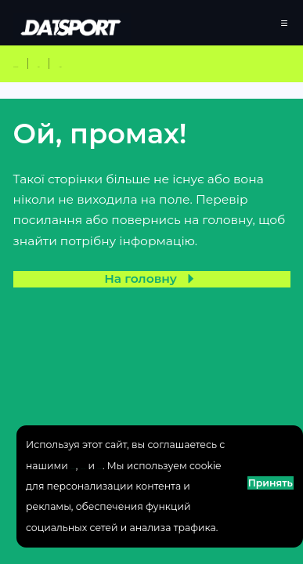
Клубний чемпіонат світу (92, 78)
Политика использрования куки (107, 424)
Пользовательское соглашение (104, 404)
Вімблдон (222, 78)
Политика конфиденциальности (107, 383)
